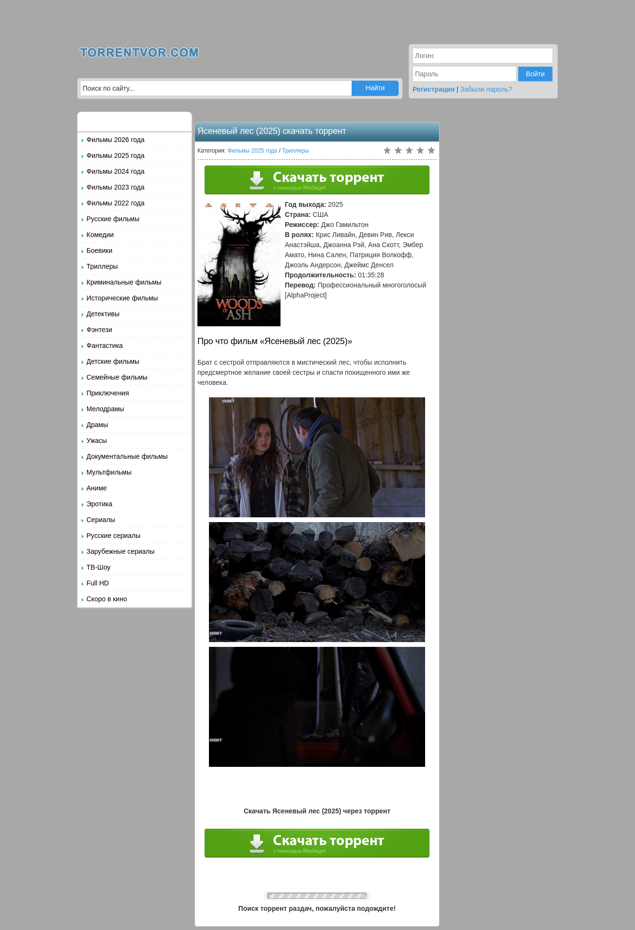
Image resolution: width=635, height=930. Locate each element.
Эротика (99, 504)
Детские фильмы (112, 361)
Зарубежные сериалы (120, 551)
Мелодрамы (105, 409)
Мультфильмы (109, 472)
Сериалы (100, 520)
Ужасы (96, 440)
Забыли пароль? (486, 89)
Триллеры (102, 266)
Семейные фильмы (116, 377)
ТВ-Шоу (98, 567)
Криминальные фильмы (123, 282)
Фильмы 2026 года (115, 139)
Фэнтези (99, 330)
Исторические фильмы (122, 298)
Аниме (96, 488)
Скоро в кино (106, 599)
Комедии (100, 234)
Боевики (99, 250)
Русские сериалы (113, 535)
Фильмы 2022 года (115, 203)
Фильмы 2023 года (115, 187)
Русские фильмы (112, 219)
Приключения (107, 393)
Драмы (97, 425)
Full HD (97, 583)
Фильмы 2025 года (115, 155)
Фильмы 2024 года (115, 171)
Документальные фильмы (127, 456)
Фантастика (104, 345)
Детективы (103, 314)
